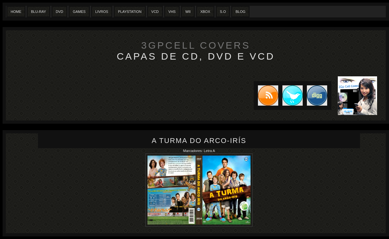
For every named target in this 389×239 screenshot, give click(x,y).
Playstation (129, 12)
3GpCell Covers (196, 45)
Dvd (59, 12)
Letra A (209, 151)
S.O (223, 12)
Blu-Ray (38, 12)
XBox (205, 12)
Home (16, 12)
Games (79, 12)
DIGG (317, 95)
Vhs (172, 12)
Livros (101, 12)
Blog (240, 12)
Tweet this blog (290, 95)
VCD (155, 12)
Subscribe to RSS (266, 95)
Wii (188, 12)
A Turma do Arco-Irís (199, 141)
